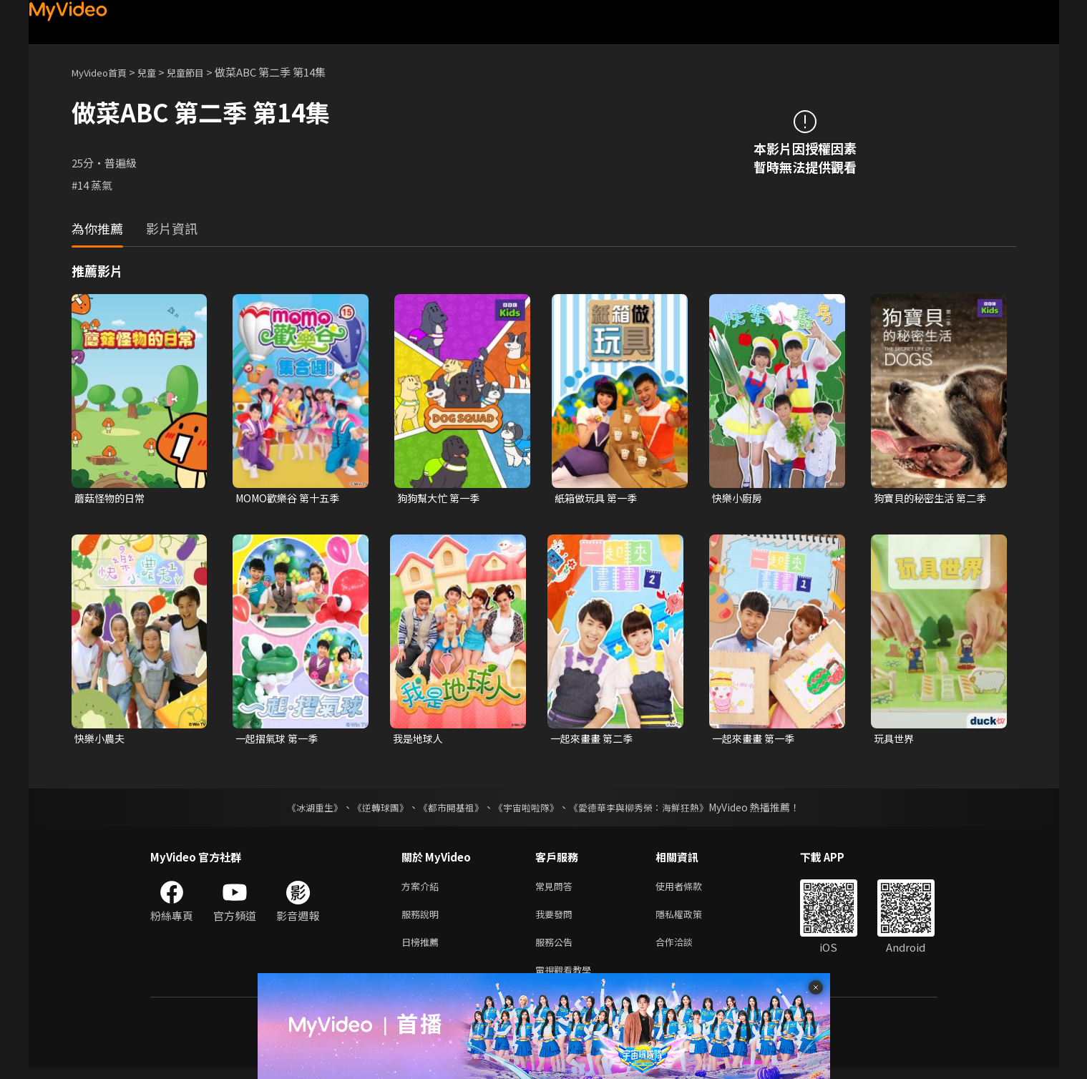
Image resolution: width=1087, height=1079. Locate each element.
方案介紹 (422, 889)
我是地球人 (420, 740)
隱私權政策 (691, 919)
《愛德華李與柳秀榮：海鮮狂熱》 (648, 810)
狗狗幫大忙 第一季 (441, 498)
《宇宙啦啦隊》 (528, 810)
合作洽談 (685, 949)
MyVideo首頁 (104, 71)
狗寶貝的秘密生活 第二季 (934, 498)
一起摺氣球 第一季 (279, 740)
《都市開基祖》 (448, 810)
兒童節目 (201, 71)
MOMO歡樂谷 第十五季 (291, 498)
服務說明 (422, 919)
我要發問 (556, 919)
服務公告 (556, 949)
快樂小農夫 (101, 740)
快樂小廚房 (739, 498)
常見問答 (556, 889)
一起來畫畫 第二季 (594, 740)
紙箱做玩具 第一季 (599, 498)
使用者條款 (691, 889)
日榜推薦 (422, 949)
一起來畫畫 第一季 (756, 740)
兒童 (158, 71)
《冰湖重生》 (303, 810)
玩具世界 (895, 740)
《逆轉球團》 (373, 810)
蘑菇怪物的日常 (112, 498)
